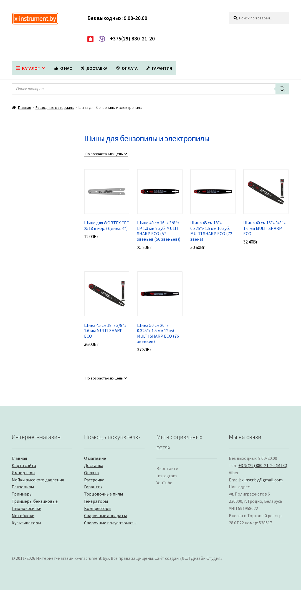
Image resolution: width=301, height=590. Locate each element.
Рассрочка (94, 480)
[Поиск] (282, 88)
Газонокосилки (26, 508)
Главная (24, 107)
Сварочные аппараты (105, 515)
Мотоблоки (23, 515)
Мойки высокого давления (38, 480)
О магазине (95, 458)
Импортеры (23, 472)
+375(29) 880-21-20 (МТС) (262, 465)
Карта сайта (24, 465)
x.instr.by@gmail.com (262, 480)
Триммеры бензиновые (35, 501)
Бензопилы (23, 486)
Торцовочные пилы (103, 494)
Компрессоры (97, 508)
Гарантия (93, 486)
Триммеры (22, 494)
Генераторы (96, 501)
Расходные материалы (55, 107)
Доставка (93, 465)
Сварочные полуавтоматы (110, 522)
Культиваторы (26, 522)
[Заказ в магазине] (106, 154)
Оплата (91, 472)
